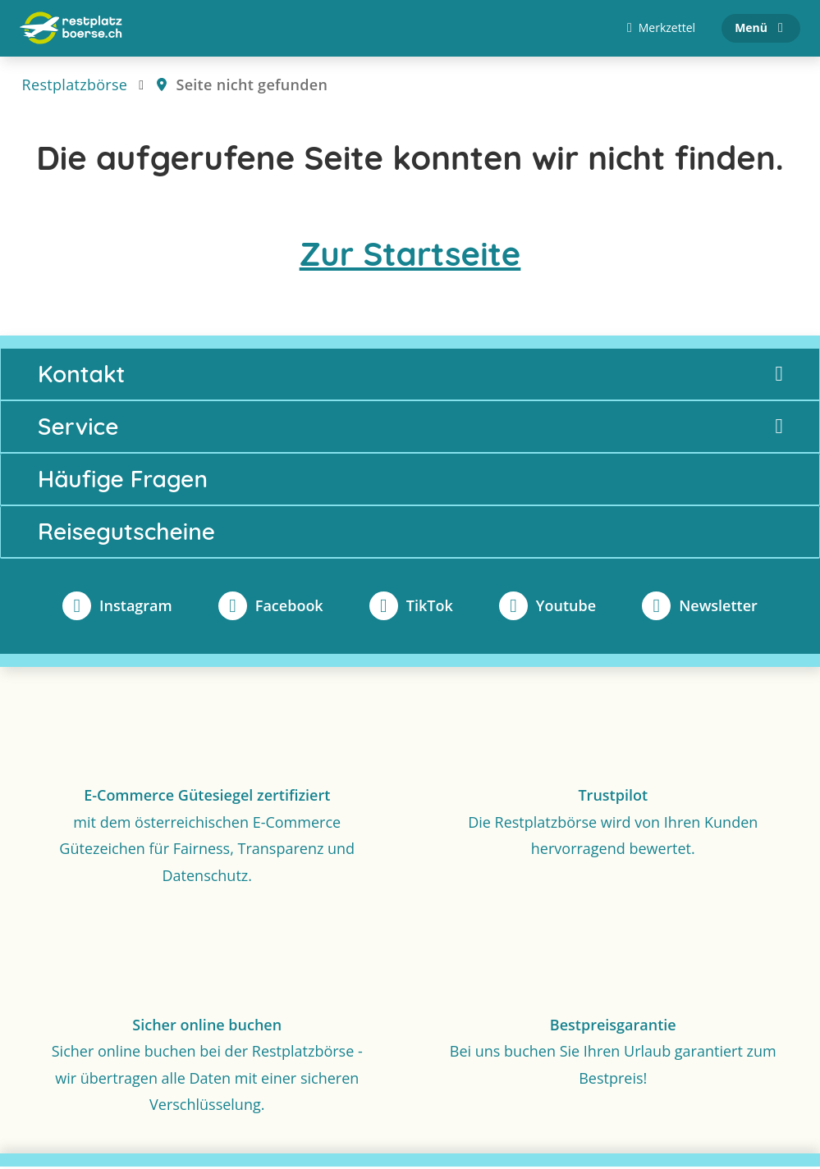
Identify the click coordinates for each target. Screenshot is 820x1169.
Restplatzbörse (75, 87)
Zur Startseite (410, 255)
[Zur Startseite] (71, 30)
